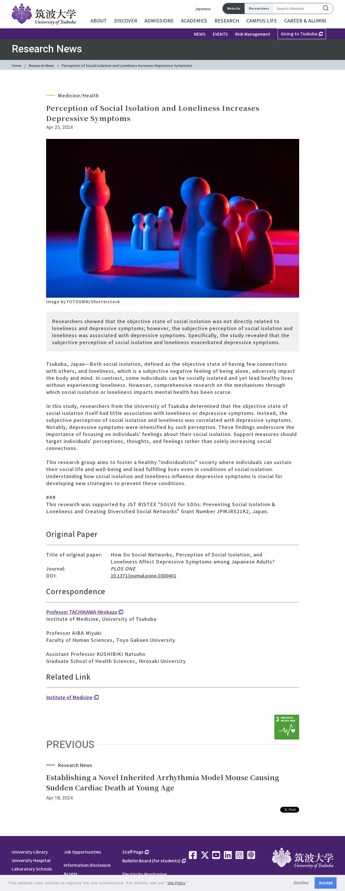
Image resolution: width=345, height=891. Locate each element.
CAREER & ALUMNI (305, 20)
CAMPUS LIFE (261, 20)
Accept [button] (326, 882)
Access (70, 873)
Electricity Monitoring (144, 874)
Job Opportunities (82, 852)
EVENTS (220, 34)
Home (17, 65)
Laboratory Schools (32, 869)
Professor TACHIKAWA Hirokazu (81, 611)
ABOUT (98, 20)
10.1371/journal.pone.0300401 (143, 575)
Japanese (203, 8)
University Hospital (31, 860)
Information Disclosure (87, 865)
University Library (30, 852)
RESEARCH (227, 20)
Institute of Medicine (69, 697)
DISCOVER (125, 20)
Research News (41, 65)
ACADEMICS (194, 20)
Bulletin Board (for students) (151, 860)
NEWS (199, 34)
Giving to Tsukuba (299, 34)
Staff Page (132, 852)
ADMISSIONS (159, 20)
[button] (190, 883)
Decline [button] (301, 882)
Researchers (259, 8)
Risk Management (252, 34)
